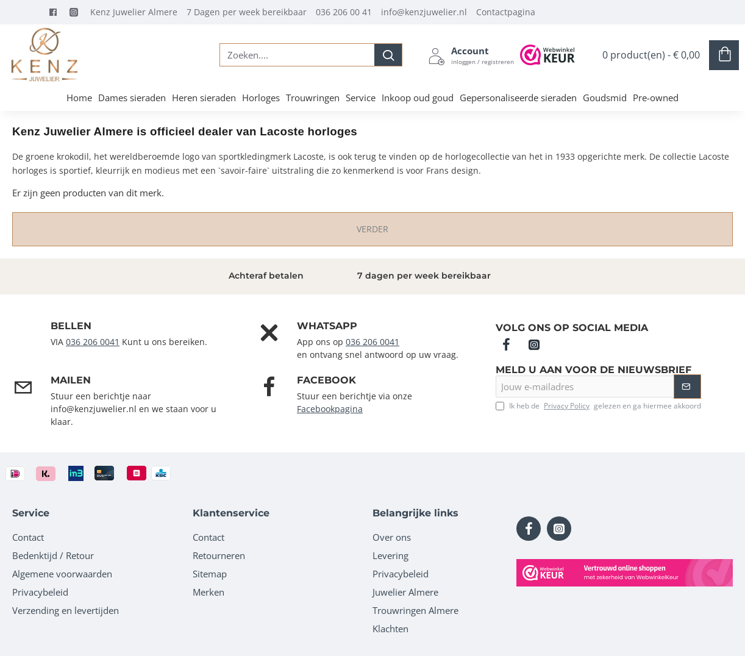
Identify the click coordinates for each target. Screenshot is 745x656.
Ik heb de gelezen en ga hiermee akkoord (598, 406)
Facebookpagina (330, 409)
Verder (372, 229)
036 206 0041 (92, 342)
